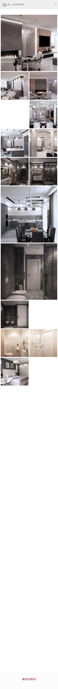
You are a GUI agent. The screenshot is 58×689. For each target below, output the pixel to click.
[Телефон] (23, 679)
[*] (34, 679)
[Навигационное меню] (55, 4)
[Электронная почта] (26, 679)
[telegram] (32, 679)
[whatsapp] (29, 679)
